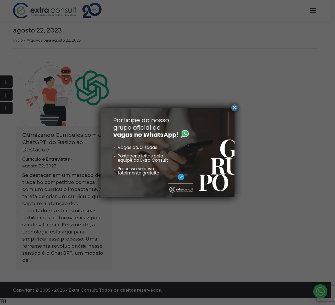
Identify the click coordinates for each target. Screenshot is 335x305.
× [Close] (234, 107)
